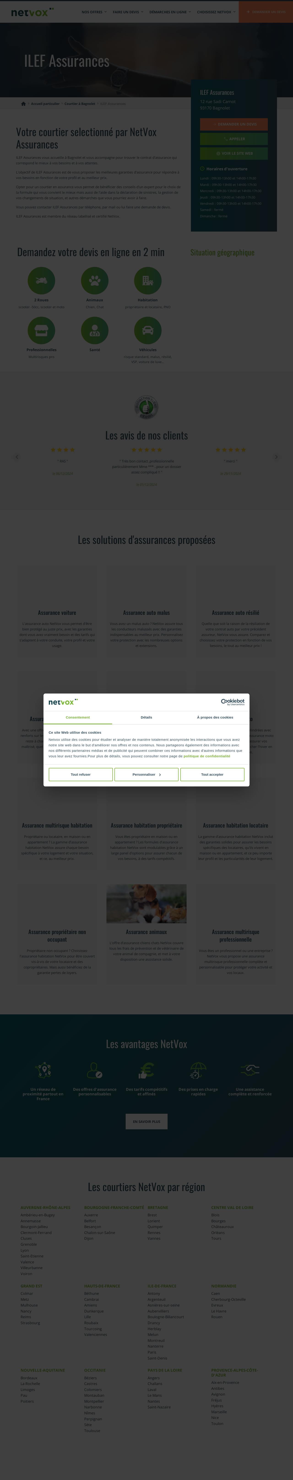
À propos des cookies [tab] (215, 717)
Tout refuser (80, 774)
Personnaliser (147, 774)
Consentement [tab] (78, 717)
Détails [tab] (146, 717)
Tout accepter (212, 774)
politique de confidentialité (207, 756)
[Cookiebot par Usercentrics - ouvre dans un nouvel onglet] (224, 702)
